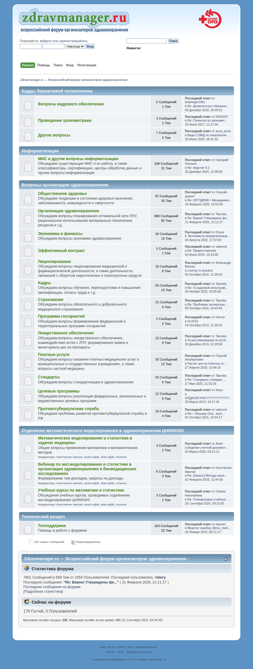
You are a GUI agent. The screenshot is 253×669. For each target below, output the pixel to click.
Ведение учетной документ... (207, 447)
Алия (219, 443)
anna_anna (223, 131)
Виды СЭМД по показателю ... (208, 135)
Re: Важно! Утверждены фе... (208, 218)
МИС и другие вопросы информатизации (78, 159)
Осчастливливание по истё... (207, 340)
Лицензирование (54, 261)
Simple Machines (146, 647)
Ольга (220, 232)
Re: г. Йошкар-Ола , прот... (206, 413)
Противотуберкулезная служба (68, 409)
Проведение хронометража (64, 120)
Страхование (51, 299)
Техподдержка (52, 526)
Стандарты (49, 377)
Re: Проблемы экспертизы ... (207, 304)
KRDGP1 (222, 116)
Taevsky (221, 214)
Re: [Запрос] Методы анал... (207, 475)
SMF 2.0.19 (107, 647)
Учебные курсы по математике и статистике (81, 490)
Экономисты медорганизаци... (208, 236)
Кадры (44, 283)
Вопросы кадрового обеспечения (70, 104)
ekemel (220, 524)
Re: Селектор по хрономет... (207, 120)
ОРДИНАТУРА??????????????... (208, 398)
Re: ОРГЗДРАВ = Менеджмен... (209, 200)
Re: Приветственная (201, 250)
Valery (160, 577)
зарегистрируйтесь (73, 41)
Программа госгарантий (61, 316)
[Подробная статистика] (43, 592)
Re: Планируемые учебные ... (208, 499)
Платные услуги (54, 354)
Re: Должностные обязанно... (208, 106)
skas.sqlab (107, 456)
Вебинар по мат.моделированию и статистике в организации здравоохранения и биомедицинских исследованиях (87, 469)
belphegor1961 (195, 102)
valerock (221, 246)
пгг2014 (192, 321)
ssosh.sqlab (91, 456)
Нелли (220, 317)
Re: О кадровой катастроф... (207, 287)
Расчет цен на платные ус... (207, 363)
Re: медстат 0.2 (198, 167)
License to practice (200, 270)
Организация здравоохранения (68, 211)
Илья (219, 390)
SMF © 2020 (126, 647)
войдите (46, 41)
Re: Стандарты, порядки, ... (206, 379)
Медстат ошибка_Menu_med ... (209, 528)
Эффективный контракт (61, 251)
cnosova (121, 456)
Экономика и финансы (60, 234)
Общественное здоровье (62, 194)
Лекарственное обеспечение (66, 333)
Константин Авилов (69, 456)
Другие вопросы (54, 135)
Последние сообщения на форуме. (52, 587)
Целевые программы (58, 391)
